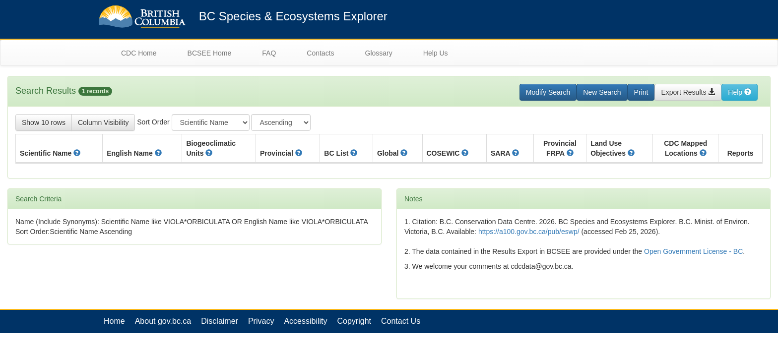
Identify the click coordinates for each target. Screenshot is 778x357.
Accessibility (305, 321)
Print (641, 92)
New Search (602, 92)
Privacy (261, 321)
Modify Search (548, 92)
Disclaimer (219, 321)
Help (739, 92)
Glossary (378, 53)
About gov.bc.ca (163, 321)
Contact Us (400, 321)
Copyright (354, 321)
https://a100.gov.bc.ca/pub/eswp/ (529, 232)
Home (114, 321)
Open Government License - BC (693, 251)
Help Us (435, 53)
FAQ (269, 53)
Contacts (320, 53)
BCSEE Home (210, 53)
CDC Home (139, 53)
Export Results (688, 92)
